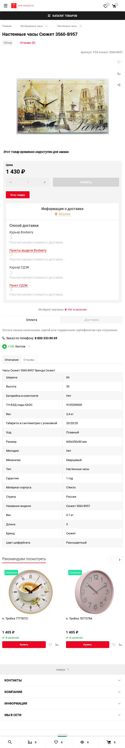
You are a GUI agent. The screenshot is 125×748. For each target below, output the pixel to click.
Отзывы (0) (27, 43)
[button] (119, 560)
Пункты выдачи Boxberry (27, 250)
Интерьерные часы (31, 26)
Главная (6, 26)
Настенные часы (67, 26)
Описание (12, 360)
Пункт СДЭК (18, 285)
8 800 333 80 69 (46, 338)
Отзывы (28, 360)
